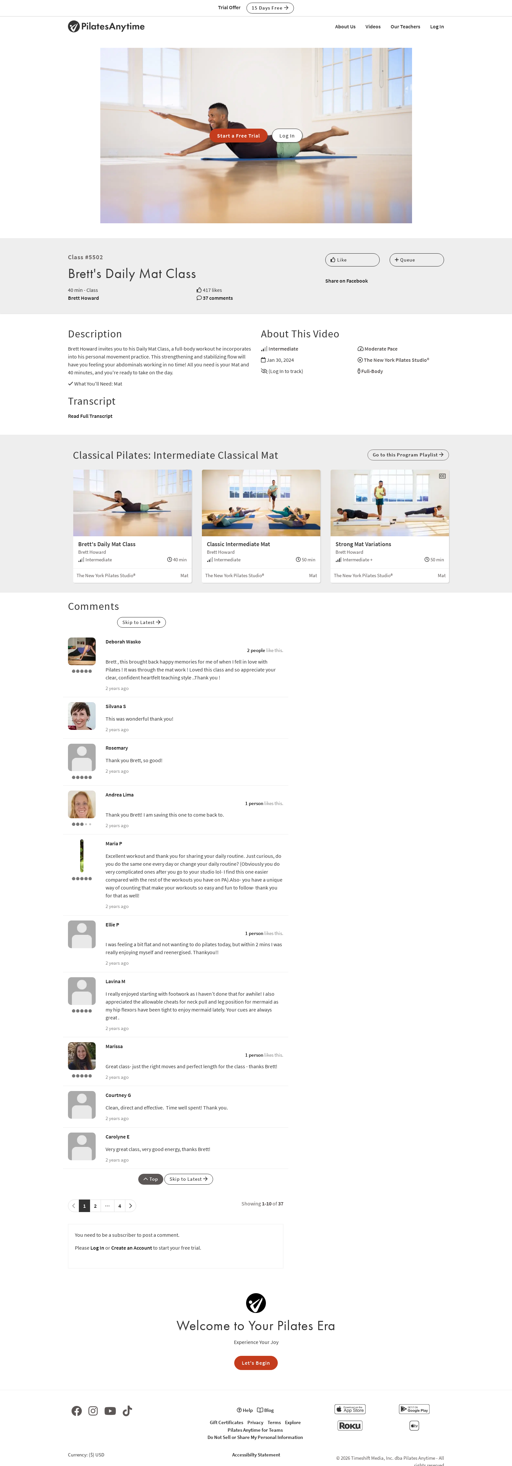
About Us (345, 26)
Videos (373, 26)
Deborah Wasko (123, 641)
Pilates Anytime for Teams (255, 1430)
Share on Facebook (346, 280)
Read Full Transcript (90, 416)
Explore (293, 1422)
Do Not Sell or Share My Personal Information (255, 1437)
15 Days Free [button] (270, 8)
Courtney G (118, 1095)
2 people (256, 650)
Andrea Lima (120, 794)
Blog (265, 1410)
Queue (405, 260)
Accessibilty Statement (256, 1454)
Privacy (255, 1422)
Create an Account (131, 1247)
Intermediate (283, 348)
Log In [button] (287, 135)
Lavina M (115, 981)
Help (245, 1410)
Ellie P (112, 924)
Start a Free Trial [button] (238, 135)
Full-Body (372, 371)
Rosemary (117, 747)
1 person (254, 803)
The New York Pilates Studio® (396, 360)
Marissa (114, 1046)
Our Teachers (405, 26)
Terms (274, 1422)
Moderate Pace (381, 348)
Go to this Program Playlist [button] (408, 455)
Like (339, 260)
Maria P (114, 843)
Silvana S (116, 706)
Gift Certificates (226, 1422)
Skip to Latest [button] (141, 622)
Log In (437, 26)
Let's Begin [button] (256, 1362)
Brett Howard (83, 298)
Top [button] (151, 1179)
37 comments (218, 298)
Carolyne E (118, 1136)
